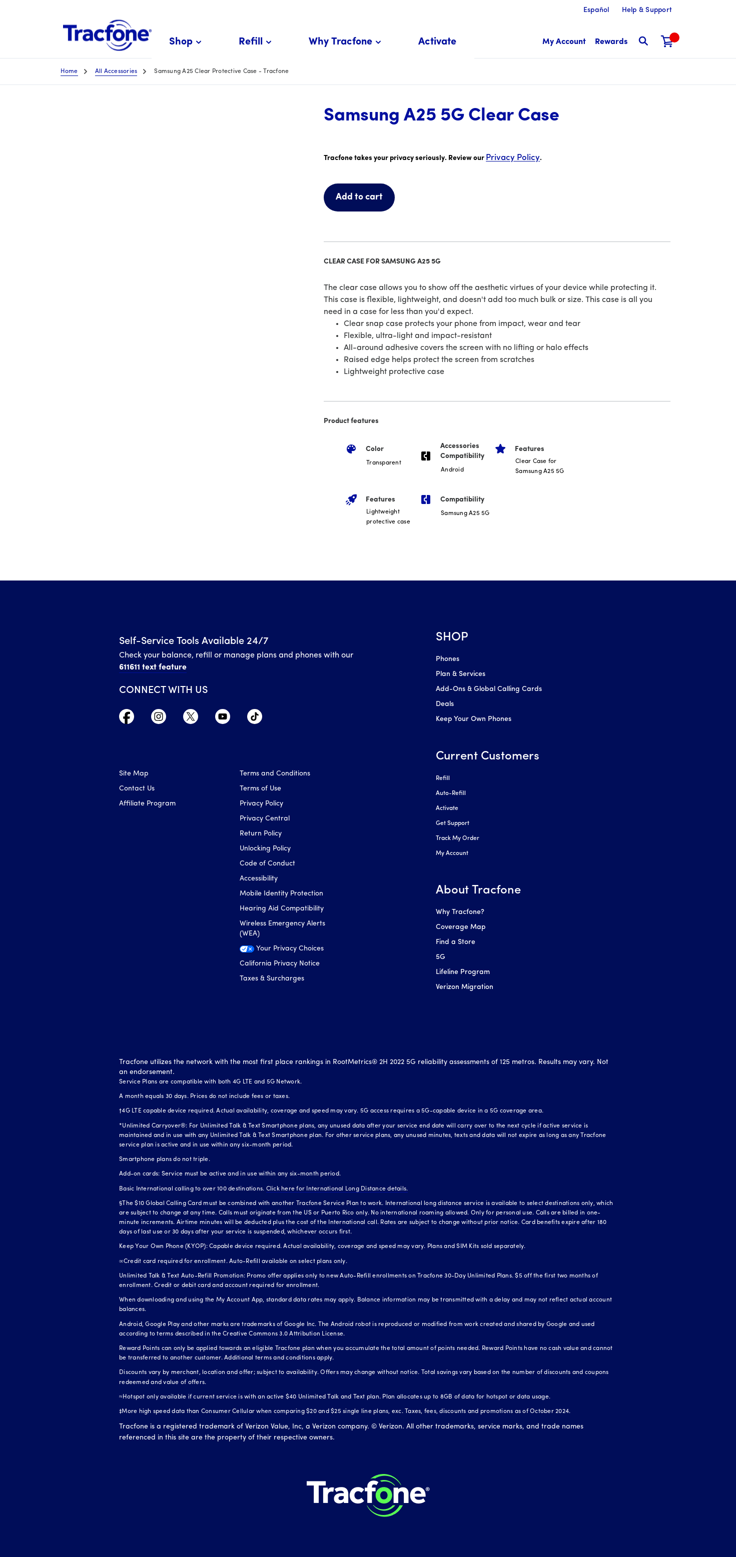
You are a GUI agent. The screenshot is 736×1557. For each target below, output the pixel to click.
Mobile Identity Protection (281, 894)
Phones (447, 659)
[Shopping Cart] (667, 42)
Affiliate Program (147, 804)
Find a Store (455, 942)
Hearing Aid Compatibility (282, 908)
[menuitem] (187, 42)
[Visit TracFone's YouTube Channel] (222, 719)
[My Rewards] (611, 42)
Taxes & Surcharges (272, 978)
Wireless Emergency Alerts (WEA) (282, 929)
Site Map (134, 774)
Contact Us (137, 788)
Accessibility (259, 878)
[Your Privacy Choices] (292, 951)
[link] (437, 42)
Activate (447, 809)
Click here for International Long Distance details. (337, 1189)
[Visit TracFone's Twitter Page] (190, 719)
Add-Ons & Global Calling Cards (489, 689)
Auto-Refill (451, 793)
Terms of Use (260, 788)
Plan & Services (460, 674)
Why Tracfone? (460, 912)
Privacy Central (265, 818)
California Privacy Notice (280, 964)
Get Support (452, 823)
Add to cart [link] (359, 197)
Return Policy (261, 834)
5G (440, 957)
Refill (443, 779)
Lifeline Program (463, 972)
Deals (445, 704)
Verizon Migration (464, 987)
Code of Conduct (267, 864)
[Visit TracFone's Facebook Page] (126, 719)
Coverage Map (460, 927)
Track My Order (457, 839)
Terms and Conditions (275, 774)
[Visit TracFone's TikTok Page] (254, 719)
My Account (452, 853)
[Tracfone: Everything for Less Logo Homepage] (107, 35)
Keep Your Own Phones (473, 719)
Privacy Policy (513, 158)
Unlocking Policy (265, 848)
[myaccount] (564, 42)
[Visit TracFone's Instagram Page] (158, 719)
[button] (187, 42)
